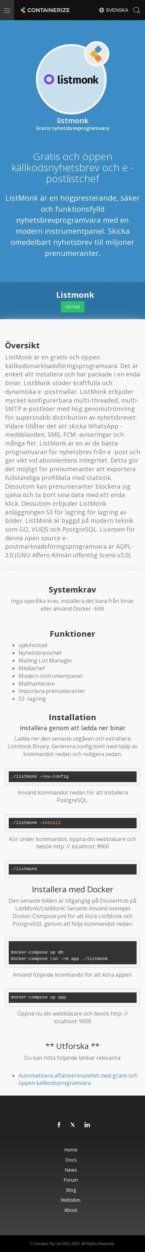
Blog (71, 1190)
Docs (71, 1160)
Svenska (113, 10)
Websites (71, 1200)
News (71, 1170)
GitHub (72, 306)
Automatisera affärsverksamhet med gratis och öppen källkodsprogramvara (78, 1079)
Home (71, 1149)
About (70, 1210)
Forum (71, 1180)
